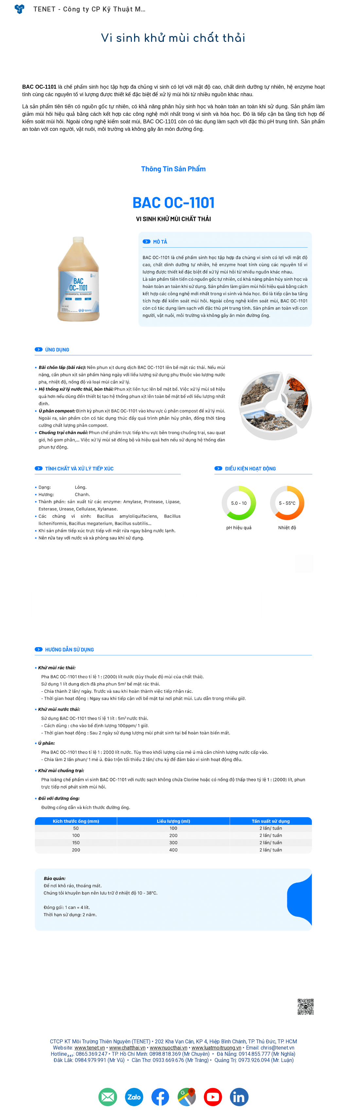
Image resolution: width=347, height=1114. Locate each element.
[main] (173, 38)
